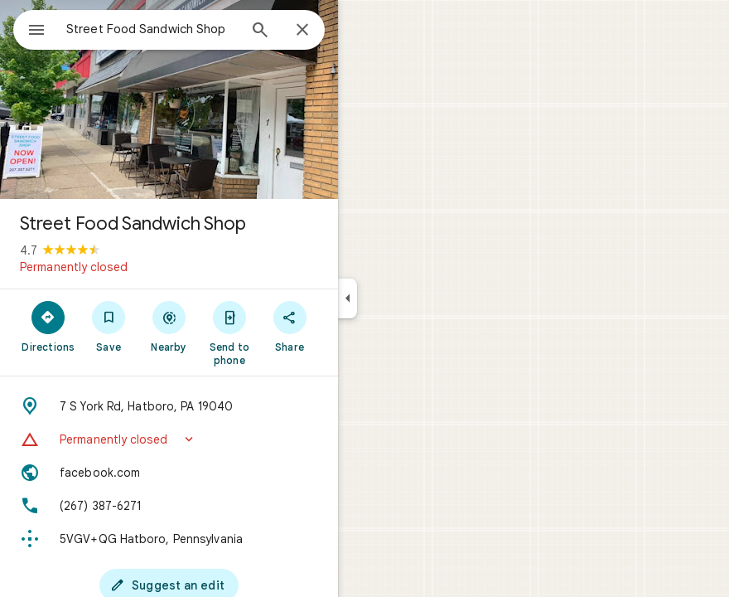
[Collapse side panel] (347, 298)
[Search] (260, 31)
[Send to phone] (229, 332)
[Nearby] (169, 326)
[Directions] (48, 326)
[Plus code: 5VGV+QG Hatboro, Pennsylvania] (169, 539)
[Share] (289, 326)
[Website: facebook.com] (169, 472)
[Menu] (36, 31)
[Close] (302, 30)
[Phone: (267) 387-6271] (169, 505)
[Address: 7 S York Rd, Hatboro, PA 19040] (169, 406)
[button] (169, 439)
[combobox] (151, 29)
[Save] (109, 326)
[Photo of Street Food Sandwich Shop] (169, 99)
